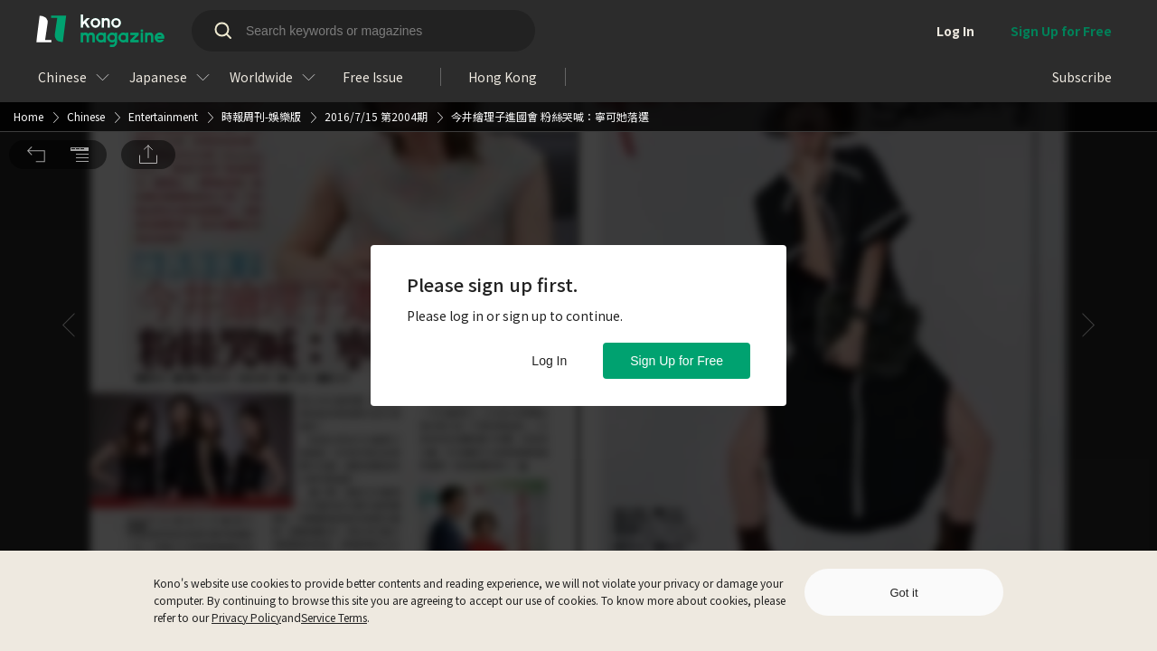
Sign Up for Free (676, 361)
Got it (903, 592)
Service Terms (334, 617)
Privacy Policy (246, 617)
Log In (549, 361)
